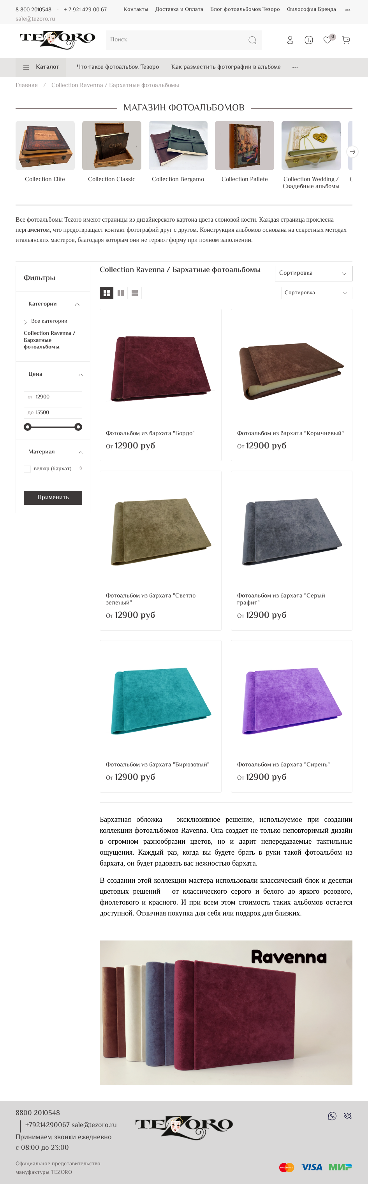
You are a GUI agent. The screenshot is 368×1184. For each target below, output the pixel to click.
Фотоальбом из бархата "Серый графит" (281, 601)
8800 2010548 (38, 1113)
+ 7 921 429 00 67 (85, 9)
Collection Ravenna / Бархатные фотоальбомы (50, 342)
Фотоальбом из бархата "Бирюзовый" (158, 767)
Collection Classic (115, 182)
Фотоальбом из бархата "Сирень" (283, 767)
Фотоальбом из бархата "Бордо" (150, 436)
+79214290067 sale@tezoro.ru (71, 1125)
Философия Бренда (311, 9)
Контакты (135, 9)
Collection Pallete (253, 182)
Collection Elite (46, 182)
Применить (53, 500)
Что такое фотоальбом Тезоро (118, 67)
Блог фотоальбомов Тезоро (245, 9)
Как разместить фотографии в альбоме (226, 67)
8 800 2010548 (33, 9)
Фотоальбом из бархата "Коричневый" (290, 436)
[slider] (27, 429)
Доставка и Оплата (179, 9)
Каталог (40, 67)
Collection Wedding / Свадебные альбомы (321, 185)
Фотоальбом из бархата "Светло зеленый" (150, 601)
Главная (27, 86)
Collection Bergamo (184, 182)
